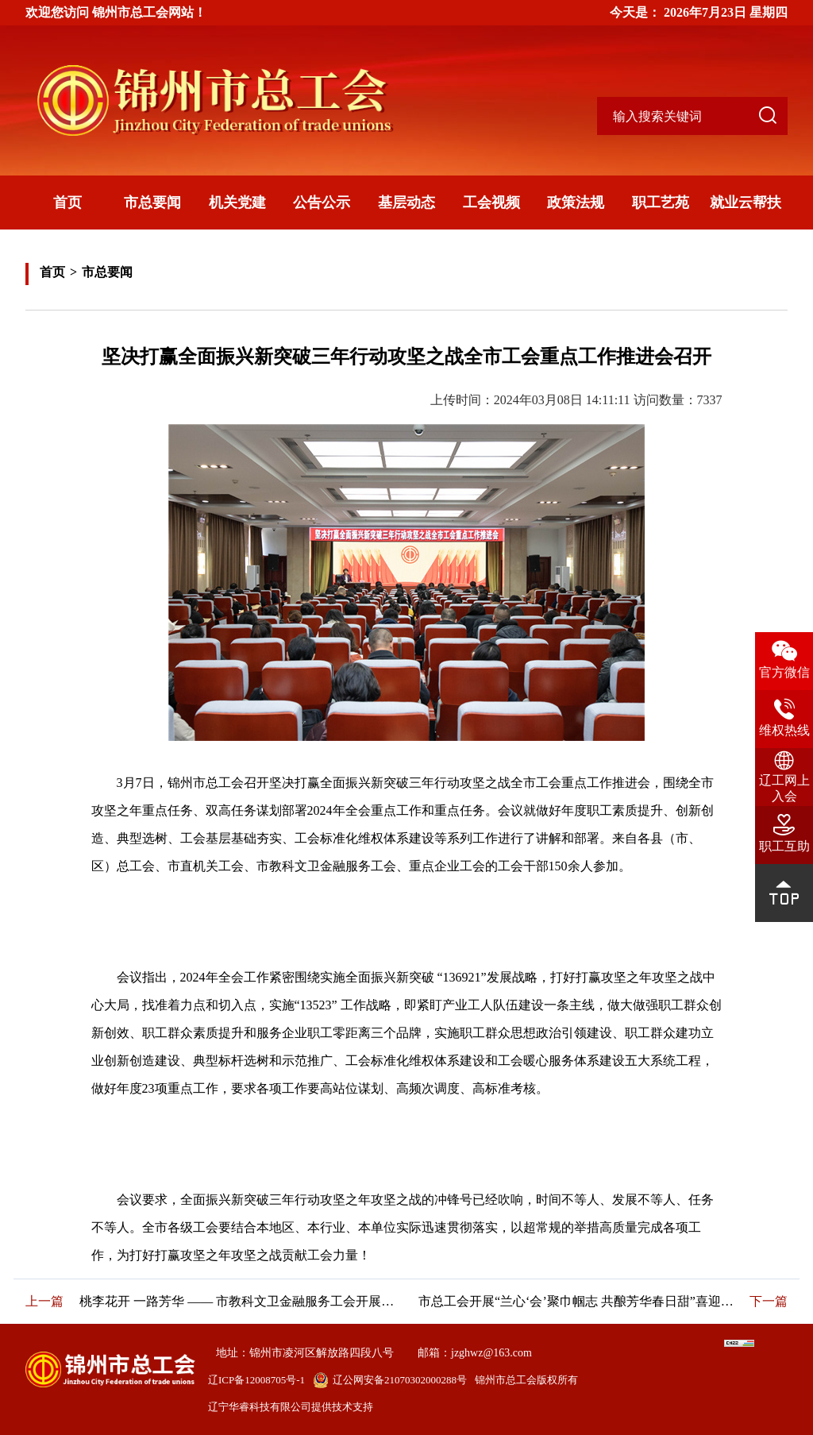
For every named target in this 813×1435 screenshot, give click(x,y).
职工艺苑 (660, 202)
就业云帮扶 (745, 202)
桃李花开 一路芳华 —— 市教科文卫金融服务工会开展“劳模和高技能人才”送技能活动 (237, 1301)
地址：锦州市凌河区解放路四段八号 (305, 1353)
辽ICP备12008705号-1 (256, 1380)
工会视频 (491, 202)
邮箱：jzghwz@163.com (475, 1353)
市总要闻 (152, 202)
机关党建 (237, 202)
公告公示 (321, 202)
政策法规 (575, 202)
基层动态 (406, 202)
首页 (67, 202)
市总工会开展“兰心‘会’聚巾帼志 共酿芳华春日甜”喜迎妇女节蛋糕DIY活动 (578, 1301)
